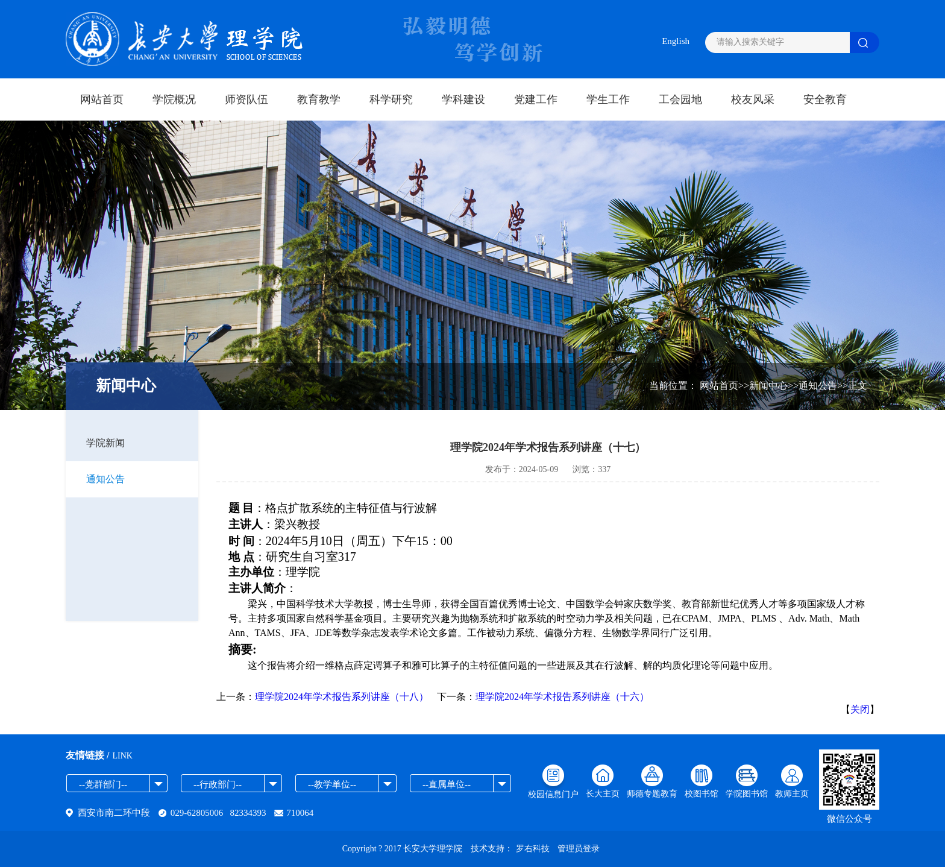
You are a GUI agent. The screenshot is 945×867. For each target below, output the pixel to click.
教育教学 (319, 99)
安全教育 (825, 99)
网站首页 (102, 99)
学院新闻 (105, 443)
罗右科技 (533, 848)
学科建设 (463, 99)
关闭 (860, 709)
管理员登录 (578, 848)
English (675, 41)
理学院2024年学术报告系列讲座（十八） (342, 697)
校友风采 (752, 99)
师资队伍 (246, 99)
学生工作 (608, 99)
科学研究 (391, 99)
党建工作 (535, 99)
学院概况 (174, 99)
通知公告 (105, 479)
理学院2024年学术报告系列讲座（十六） (562, 697)
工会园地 (680, 99)
